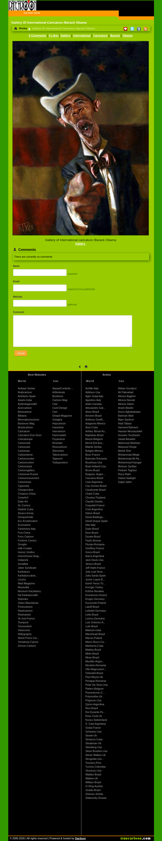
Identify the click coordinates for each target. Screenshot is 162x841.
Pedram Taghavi (127, 470)
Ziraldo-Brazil (93, 790)
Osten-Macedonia (28, 602)
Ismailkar (23, 563)
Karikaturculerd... (28, 575)
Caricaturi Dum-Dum (30, 435)
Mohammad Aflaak (128, 454)
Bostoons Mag (26, 423)
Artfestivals (58, 392)
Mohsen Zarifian (127, 466)
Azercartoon (25, 407)
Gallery (65, 35)
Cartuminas (24, 481)
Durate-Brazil (92, 536)
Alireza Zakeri (126, 403)
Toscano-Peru (93, 762)
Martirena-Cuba (94, 645)
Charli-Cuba (92, 493)
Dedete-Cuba (25, 509)
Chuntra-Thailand (95, 497)
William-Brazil (93, 782)
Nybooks (23, 598)
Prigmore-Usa (93, 700)
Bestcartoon (25, 411)
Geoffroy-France (94, 548)
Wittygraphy (25, 634)
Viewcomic (24, 630)
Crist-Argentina (93, 509)
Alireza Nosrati (126, 400)
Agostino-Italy (93, 400)
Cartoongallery (26, 470)
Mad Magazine (26, 583)
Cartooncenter (26, 458)
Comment (18, 312)
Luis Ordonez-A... (95, 622)
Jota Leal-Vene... (95, 571)
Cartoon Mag (59, 400)
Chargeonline (25, 489)
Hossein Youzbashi (129, 435)
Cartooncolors (26, 462)
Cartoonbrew (25, 454)
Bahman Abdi (125, 415)
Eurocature (24, 524)
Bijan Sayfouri (126, 419)
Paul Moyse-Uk (94, 676)
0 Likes (54, 35)
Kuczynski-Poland (95, 602)
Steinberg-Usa (93, 747)
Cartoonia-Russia (28, 474)
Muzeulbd (23, 587)
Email (16, 281)
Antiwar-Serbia (26, 388)
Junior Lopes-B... (95, 579)
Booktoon (57, 396)
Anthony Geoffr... (95, 419)
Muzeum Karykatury (29, 591)
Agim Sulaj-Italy (94, 396)
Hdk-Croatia (25, 548)
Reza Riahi (124, 474)
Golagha (57, 419)
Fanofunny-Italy (27, 528)
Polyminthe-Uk (93, 696)
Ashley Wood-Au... (96, 431)
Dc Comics (24, 505)
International (82, 35)
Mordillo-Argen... (94, 661)
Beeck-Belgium (94, 439)
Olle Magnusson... (95, 669)
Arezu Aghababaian (129, 411)
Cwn (54, 411)
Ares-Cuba (91, 427)
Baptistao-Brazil (94, 435)
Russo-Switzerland (96, 719)
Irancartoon (58, 431)
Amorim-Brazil (93, 415)
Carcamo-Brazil (94, 478)
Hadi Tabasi (125, 423)
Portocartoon (25, 606)
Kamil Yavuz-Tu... (95, 583)
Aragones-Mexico (95, 423)
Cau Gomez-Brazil (95, 485)
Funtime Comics (27, 540)
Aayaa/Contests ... (62, 388)
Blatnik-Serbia (93, 446)
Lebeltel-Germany (95, 610)
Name (16, 266)
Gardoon (80, 838)
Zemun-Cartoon (27, 645)
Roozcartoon (59, 446)
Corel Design (59, 407)
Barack (115, 35)
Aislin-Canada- (93, 403)
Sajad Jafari (125, 481)
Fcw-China (24, 532)
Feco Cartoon (26, 536)
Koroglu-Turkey (94, 587)
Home (20, 28)
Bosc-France (92, 454)
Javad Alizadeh (127, 439)
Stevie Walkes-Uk (95, 754)
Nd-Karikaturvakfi (28, 595)
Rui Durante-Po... (95, 712)
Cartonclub (24, 442)
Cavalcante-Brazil (95, 489)
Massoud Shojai (127, 446)
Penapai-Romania (95, 680)
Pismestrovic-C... (95, 692)
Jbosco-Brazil (93, 563)
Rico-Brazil (91, 708)
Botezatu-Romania (96, 458)
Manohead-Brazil (95, 634)
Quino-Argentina (94, 704)
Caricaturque (25, 439)
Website (17, 296)
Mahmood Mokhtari (129, 442)
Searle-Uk (91, 735)
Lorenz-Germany (95, 618)
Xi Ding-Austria (93, 786)
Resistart (57, 442)
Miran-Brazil (92, 657)
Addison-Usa (92, 392)
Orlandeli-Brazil (94, 673)
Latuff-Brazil (92, 606)
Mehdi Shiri (124, 450)
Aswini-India (25, 400)
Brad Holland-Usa (95, 466)
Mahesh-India (93, 630)
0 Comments (37, 35)
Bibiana (22, 415)
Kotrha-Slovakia (94, 591)
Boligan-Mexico (94, 450)
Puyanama (58, 439)
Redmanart (24, 614)
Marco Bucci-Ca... (95, 641)
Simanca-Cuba (93, 739)
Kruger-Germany (94, 598)
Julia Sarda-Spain (95, 575)
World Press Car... (28, 637)
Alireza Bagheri (127, 396)
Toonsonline (25, 626)
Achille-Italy (91, 388)
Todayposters (60, 462)
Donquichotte (25, 517)
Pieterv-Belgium (94, 688)
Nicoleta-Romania (95, 665)
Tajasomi (57, 458)
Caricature (100, 35)
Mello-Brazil (92, 653)
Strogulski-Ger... (94, 758)
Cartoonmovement (28, 478)
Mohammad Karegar (130, 462)
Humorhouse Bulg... (29, 556)
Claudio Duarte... (95, 501)
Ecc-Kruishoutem (28, 520)
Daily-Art (23, 501)
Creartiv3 (23, 497)
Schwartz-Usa (93, 731)
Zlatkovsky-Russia (95, 797)
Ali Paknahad (125, 392)
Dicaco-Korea (26, 513)
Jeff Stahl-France (95, 567)
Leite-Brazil (91, 614)
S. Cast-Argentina (95, 723)
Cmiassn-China (27, 493)
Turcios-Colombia (95, 766)
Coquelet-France (94, 505)
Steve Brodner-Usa (96, 751)
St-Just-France (26, 618)
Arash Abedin (125, 407)
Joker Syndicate (27, 567)
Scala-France (93, 727)
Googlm (22, 544)
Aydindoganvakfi (27, 403)
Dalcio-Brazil (92, 513)
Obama (128, 35)
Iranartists (58, 427)
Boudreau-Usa (93, 462)
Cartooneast (25, 466)
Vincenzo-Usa (93, 770)
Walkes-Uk (91, 778)
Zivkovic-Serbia (94, 793)
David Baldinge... (95, 517)
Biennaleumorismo (28, 419)
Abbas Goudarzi (127, 388)
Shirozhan (58, 450)
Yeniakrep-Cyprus (28, 641)
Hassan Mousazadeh (130, 431)
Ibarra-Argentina (94, 556)
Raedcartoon (25, 610)
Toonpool (23, 622)
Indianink (23, 559)
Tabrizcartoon (60, 454)
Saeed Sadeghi (127, 478)
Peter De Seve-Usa (96, 684)
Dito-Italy (90, 524)
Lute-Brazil (91, 626)
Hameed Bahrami (128, 427)
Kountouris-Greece (96, 595)
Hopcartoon (59, 423)
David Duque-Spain (96, 520)
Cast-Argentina (93, 481)
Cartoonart (24, 446)
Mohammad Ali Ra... (129, 458)
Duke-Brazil (92, 528)
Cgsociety (23, 485)
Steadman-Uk (93, 743)
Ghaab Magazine (62, 415)
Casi (54, 403)
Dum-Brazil (91, 532)
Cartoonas (24, 450)
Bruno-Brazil (92, 470)
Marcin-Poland (93, 637)
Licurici (22, 579)
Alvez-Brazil (92, 411)
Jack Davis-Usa (94, 559)
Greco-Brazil (92, 552)
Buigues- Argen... (95, 474)
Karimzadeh (59, 435)
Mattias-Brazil (93, 649)
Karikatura (24, 571)
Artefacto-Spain (27, 396)
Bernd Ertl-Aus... (94, 442)
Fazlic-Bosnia (93, 540)
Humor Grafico (26, 552)
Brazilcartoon (25, 427)
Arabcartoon (25, 392)
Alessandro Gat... (95, 407)
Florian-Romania (94, 544)
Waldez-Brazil (93, 774)
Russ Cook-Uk (93, 715)
